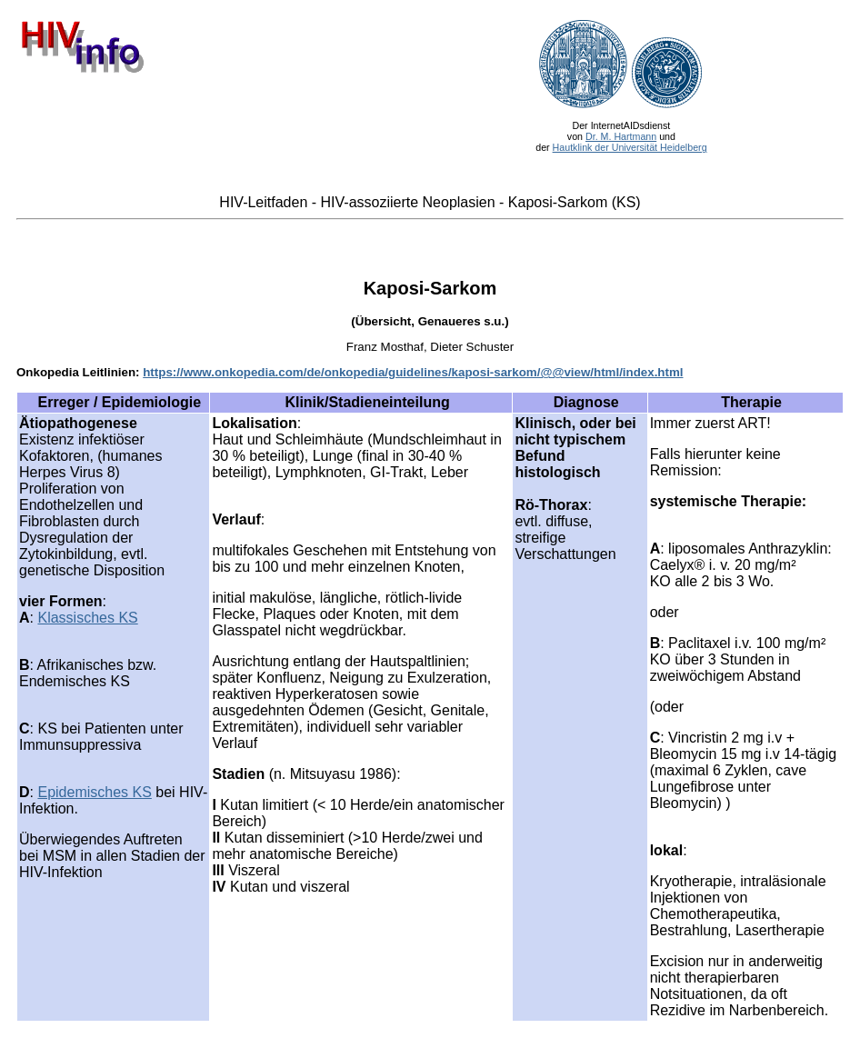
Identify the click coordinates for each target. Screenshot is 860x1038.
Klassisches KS (87, 617)
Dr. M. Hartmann (620, 136)
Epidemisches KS (94, 792)
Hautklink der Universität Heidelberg (630, 147)
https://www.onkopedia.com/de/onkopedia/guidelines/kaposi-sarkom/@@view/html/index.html (413, 372)
